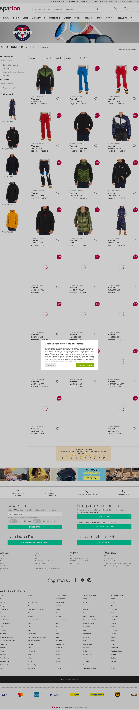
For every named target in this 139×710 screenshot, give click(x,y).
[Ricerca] (98, 9)
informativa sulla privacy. (78, 361)
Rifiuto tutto (50, 365)
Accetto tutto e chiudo (85, 365)
